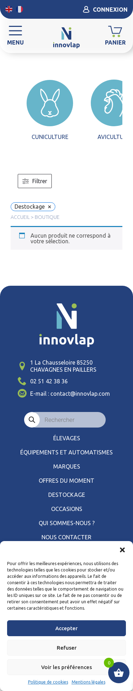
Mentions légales (88, 682)
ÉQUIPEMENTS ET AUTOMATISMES (66, 452)
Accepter (66, 628)
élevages (66, 438)
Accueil (20, 217)
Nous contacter (66, 537)
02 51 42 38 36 (49, 381)
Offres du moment (66, 480)
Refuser (67, 648)
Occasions (66, 509)
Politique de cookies (48, 682)
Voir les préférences (66, 667)
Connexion (105, 9)
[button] (122, 549)
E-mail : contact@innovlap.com (70, 393)
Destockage (66, 495)
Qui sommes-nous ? (67, 523)
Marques (66, 466)
